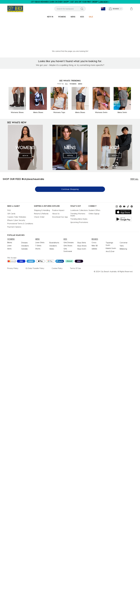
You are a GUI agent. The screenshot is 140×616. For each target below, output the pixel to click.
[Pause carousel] (138, 0)
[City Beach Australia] (15, 8)
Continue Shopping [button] (70, 159)
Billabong (123, 218)
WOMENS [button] (62, 17)
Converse (123, 212)
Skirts (9, 218)
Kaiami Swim (111, 218)
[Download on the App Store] (123, 181)
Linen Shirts (39, 212)
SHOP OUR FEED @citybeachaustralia (23, 148)
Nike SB (95, 215)
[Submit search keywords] (82, 8)
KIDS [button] (82, 17)
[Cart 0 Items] (131, 8)
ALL (65, 53)
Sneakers (25, 215)
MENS (81, 53)
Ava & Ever (110, 221)
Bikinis (9, 212)
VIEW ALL (134, 148)
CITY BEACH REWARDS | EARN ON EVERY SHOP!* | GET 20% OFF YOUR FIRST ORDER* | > (70, 2)
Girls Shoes (68, 215)
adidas (94, 218)
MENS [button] (73, 17)
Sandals (24, 218)
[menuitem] (50, 17)
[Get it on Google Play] (123, 188)
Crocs (94, 212)
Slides (51, 218)
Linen (9, 215)
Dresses (24, 212)
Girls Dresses (69, 212)
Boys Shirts (82, 212)
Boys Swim (82, 218)
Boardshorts (54, 212)
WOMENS (73, 53)
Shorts (37, 218)
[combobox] (70, 8)
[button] (115, 9)
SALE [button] (91, 17)
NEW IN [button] (50, 17)
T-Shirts (38, 215)
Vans (122, 215)
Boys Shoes (82, 215)
